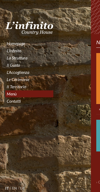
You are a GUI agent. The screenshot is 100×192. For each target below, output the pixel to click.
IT (7, 188)
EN (14, 188)
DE (22, 188)
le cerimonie (18, 79)
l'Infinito (14, 50)
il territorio (16, 86)
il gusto (13, 64)
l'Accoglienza (18, 72)
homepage (16, 43)
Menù (12, 93)
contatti (14, 100)
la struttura (17, 57)
